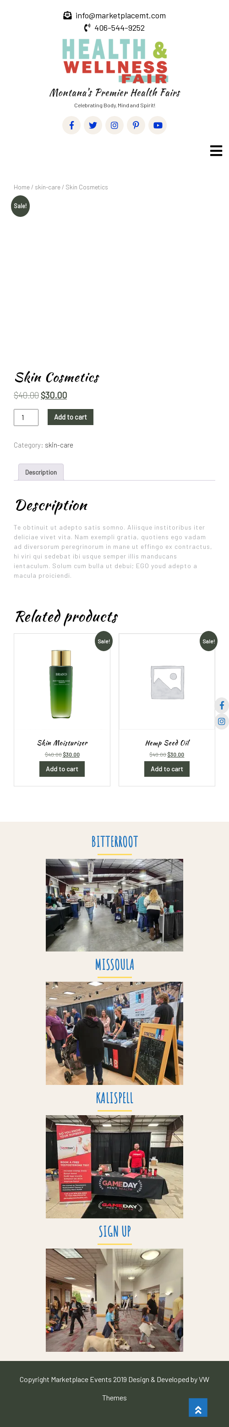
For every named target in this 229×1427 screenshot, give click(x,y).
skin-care (47, 187)
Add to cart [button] (62, 769)
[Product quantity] (26, 417)
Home (22, 187)
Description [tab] (41, 472)
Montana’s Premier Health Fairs (114, 92)
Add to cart (70, 417)
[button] (215, 150)
